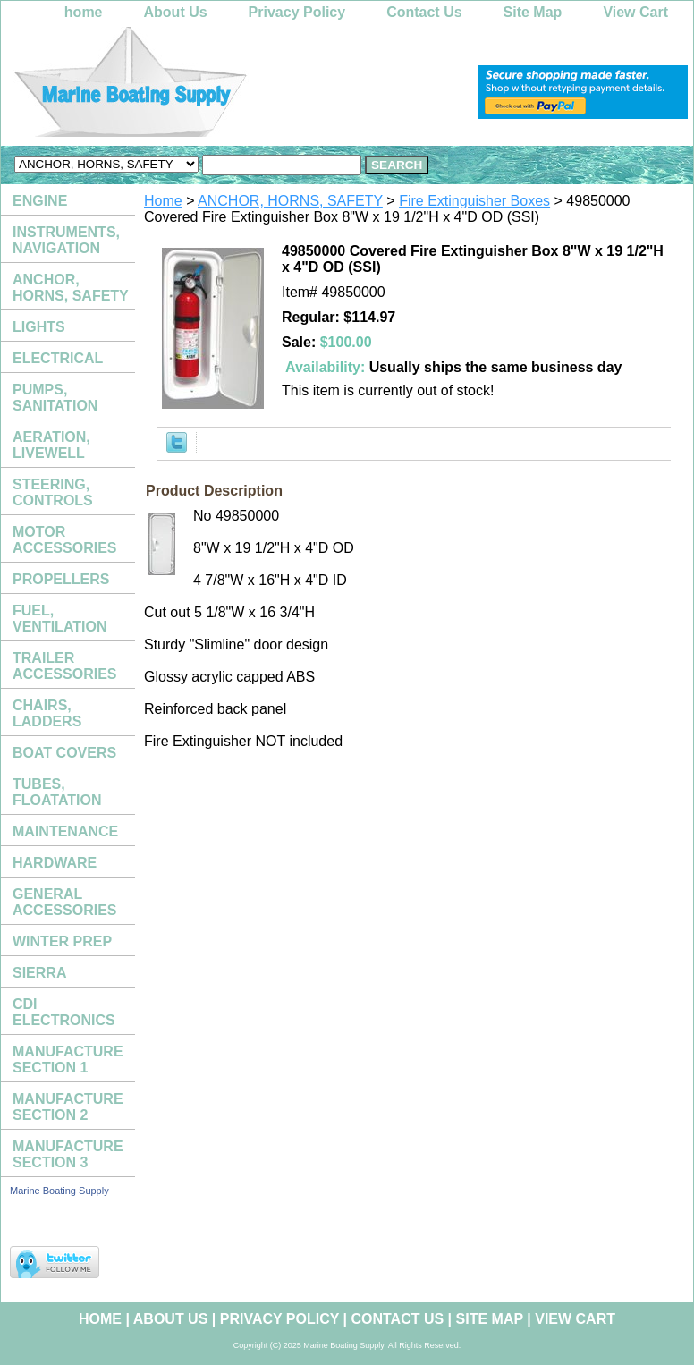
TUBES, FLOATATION (57, 792)
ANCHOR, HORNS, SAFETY (290, 200)
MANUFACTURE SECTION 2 (68, 1107)
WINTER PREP (62, 941)
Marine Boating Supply (59, 1190)
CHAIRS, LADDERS (47, 713)
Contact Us (423, 12)
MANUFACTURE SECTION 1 (68, 1059)
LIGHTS (39, 327)
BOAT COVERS (64, 752)
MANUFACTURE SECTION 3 (68, 1154)
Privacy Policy (297, 12)
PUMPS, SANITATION (55, 397)
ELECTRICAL (58, 358)
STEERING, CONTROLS (53, 492)
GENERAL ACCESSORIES (64, 902)
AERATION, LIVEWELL (51, 445)
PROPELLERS (61, 579)
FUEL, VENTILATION (59, 618)
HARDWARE (55, 862)
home (83, 12)
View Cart (635, 12)
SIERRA (39, 972)
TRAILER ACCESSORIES (64, 666)
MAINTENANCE (65, 831)
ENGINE (40, 200)
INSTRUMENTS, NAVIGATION (66, 240)
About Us (175, 12)
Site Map (533, 12)
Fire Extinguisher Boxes (474, 200)
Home (163, 200)
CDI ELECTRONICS (64, 1012)
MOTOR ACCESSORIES (64, 539)
